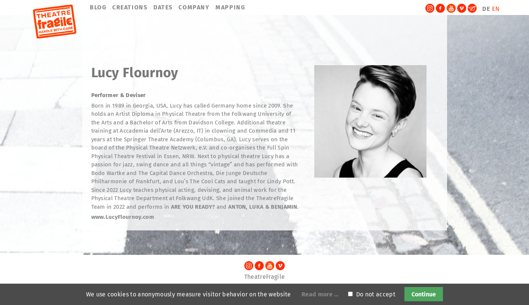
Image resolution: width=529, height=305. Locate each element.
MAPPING (230, 7)
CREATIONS (129, 7)
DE (486, 8)
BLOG (98, 7)
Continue (424, 294)
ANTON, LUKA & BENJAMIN (262, 206)
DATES (163, 7)
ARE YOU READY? (194, 206)
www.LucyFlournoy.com (122, 217)
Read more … (320, 294)
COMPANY (194, 7)
